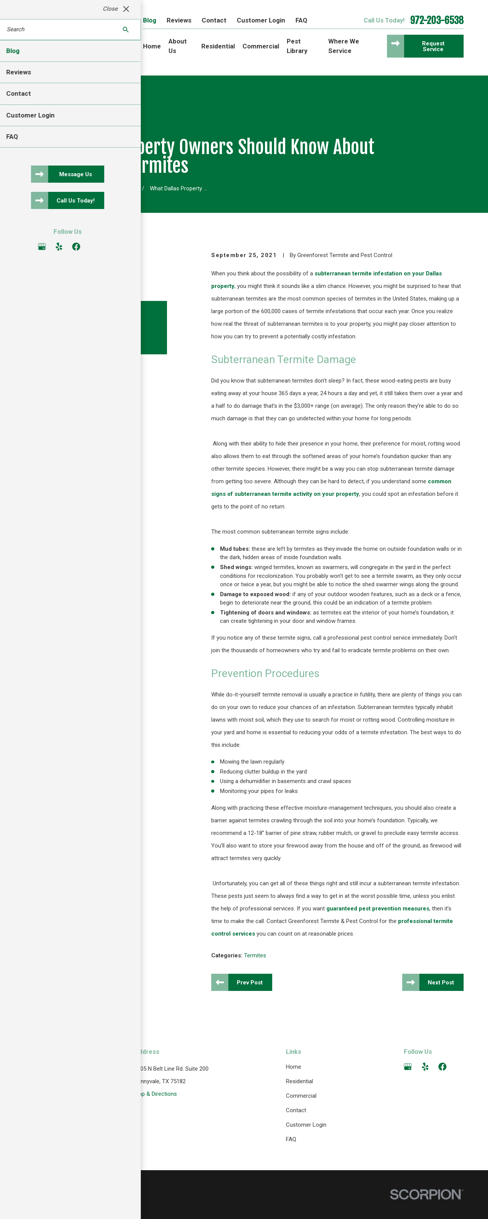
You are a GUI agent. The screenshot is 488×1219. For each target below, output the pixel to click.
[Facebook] (442, 1067)
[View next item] (61, 366)
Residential (299, 1081)
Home (293, 1066)
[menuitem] (33, 1205)
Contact (214, 20)
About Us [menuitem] (178, 46)
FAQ (301, 20)
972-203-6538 (437, 21)
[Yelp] (425, 1067)
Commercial (301, 1095)
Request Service (433, 46)
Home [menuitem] (152, 46)
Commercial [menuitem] (260, 46)
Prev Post (250, 982)
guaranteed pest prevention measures (377, 908)
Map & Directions (155, 1093)
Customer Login (261, 20)
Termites (255, 955)
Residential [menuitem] (218, 46)
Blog (149, 20)
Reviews (179, 20)
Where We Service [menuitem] (343, 46)
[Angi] (460, 1067)
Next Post (441, 982)
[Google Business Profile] (408, 1067)
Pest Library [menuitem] (297, 46)
